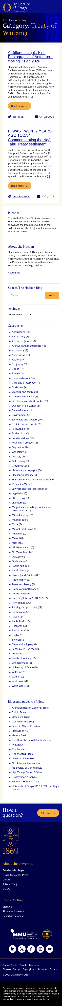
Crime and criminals (23, 396)
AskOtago (48, 813)
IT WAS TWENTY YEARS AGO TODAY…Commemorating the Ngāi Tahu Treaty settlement (30, 137)
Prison (15, 616)
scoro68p (18, 116)
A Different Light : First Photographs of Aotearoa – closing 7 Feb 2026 (30, 56)
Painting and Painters (24, 575)
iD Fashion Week (21, 484)
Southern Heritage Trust (25, 781)
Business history (21, 378)
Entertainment (20, 410)
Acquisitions (18, 332)
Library (6, 879)
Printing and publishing (24, 607)
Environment (19, 415)
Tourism (16, 653)
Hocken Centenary (22, 475)
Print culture (18, 602)
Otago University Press (15, 875)
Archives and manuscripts (26, 345)
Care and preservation (24, 382)
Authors (16, 359)
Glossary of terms (11, 969)
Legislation (17, 493)
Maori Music (19, 519)
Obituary (17, 556)
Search (23, 965)
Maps (15, 524)
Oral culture (18, 561)
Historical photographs (24, 470)
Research (17, 625)
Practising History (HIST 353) (28, 598)
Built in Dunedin (20, 712)
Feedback (34, 965)
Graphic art (18, 465)
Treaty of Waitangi (22, 658)
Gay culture (18, 447)
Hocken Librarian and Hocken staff (31, 479)
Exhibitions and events (24, 424)
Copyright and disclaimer (35, 969)
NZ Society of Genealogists (27, 767)
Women (16, 676)
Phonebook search (13, 911)
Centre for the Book (23, 721)
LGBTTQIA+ (18, 498)
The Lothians (19, 749)
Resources (18, 630)
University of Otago (23, 667)
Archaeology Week (22, 341)
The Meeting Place (22, 753)
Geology (16, 456)
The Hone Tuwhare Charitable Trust (32, 740)
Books (15, 368)
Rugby (15, 635)
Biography (17, 364)
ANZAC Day (18, 336)
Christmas (17, 387)
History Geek (19, 735)
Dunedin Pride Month (24, 405)
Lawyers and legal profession (28, 488)
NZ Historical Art (21, 547)
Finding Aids (19, 433)
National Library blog (23, 758)
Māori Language (21, 515)
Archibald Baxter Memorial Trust (30, 707)
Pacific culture (19, 565)
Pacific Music (19, 570)
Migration (17, 533)
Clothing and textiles (23, 391)
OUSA (6, 888)
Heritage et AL (20, 730)
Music (15, 538)
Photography (19, 579)
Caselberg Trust (21, 717)
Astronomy (18, 350)
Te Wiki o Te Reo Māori (25, 648)
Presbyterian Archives (24, 777)
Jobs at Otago (10, 884)
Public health (19, 621)
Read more (14, 272)
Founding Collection (23, 442)
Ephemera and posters (24, 419)
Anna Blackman (21, 196)
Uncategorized (20, 662)
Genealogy (18, 451)
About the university (18, 864)
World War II (18, 685)
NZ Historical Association (26, 763)
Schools (16, 639)
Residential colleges (13, 870)
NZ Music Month (21, 552)
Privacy (53, 969)
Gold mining (18, 461)
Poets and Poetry (21, 584)
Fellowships (18, 428)
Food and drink (20, 438)
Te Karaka (17, 744)
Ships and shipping (22, 644)
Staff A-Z (7, 906)
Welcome (17, 672)
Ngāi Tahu (17, 542)
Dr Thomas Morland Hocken (28, 401)
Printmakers (18, 612)
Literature (17, 502)
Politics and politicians (24, 589)
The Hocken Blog (15, 20)
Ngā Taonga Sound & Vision (27, 772)
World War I (18, 681)
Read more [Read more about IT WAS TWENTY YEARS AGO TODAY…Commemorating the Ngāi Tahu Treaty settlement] (19, 185)
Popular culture (20, 593)
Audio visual (18, 355)
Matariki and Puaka (22, 529)
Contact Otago (13, 900)
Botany (16, 373)
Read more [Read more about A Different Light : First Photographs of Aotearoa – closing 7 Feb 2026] (19, 106)
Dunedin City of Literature (26, 726)
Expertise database (13, 916)
